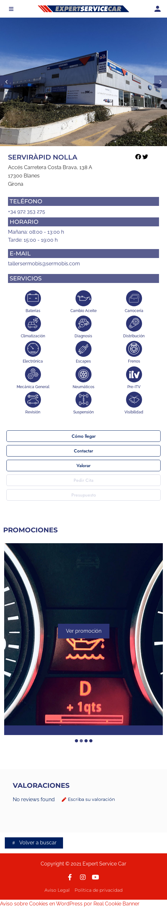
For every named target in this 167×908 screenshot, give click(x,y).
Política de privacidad (99, 890)
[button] (11, 8)
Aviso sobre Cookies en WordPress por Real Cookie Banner (69, 904)
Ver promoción (83, 631)
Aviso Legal (57, 890)
